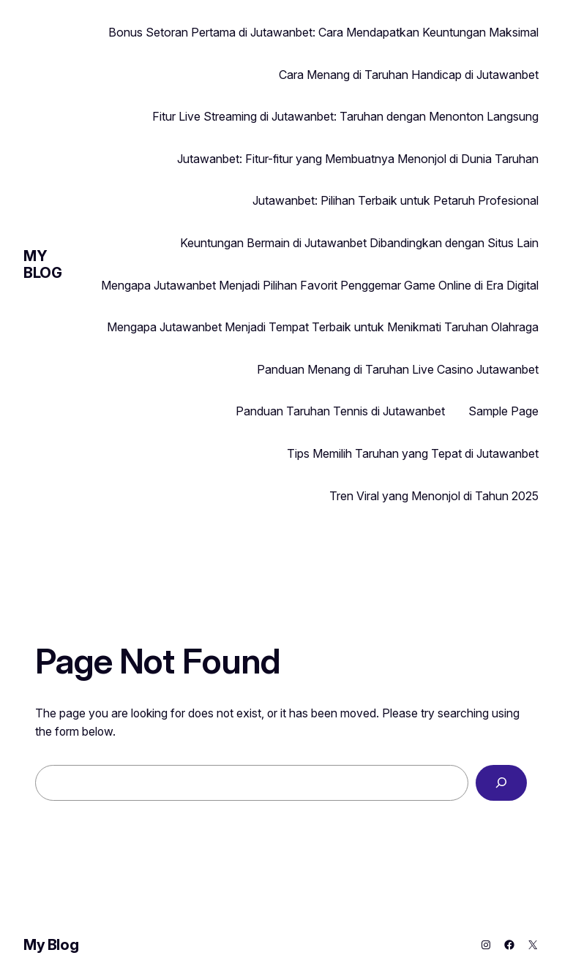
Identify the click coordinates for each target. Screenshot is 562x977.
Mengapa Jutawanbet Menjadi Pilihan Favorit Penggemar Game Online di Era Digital (320, 285)
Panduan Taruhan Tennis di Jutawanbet (340, 411)
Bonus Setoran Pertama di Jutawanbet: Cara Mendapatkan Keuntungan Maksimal (323, 32)
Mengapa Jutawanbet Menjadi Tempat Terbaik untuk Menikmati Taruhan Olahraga (323, 327)
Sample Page (503, 411)
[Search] (501, 783)
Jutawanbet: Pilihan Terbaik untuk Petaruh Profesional (395, 200)
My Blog (42, 264)
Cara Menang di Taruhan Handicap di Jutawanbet (409, 74)
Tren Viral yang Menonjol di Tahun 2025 (434, 495)
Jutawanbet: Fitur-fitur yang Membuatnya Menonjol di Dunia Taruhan (358, 158)
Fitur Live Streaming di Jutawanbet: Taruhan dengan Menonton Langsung (345, 116)
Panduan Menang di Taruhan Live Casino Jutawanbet (398, 369)
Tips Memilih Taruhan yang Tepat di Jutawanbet (413, 453)
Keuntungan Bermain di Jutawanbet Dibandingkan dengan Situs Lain (359, 242)
